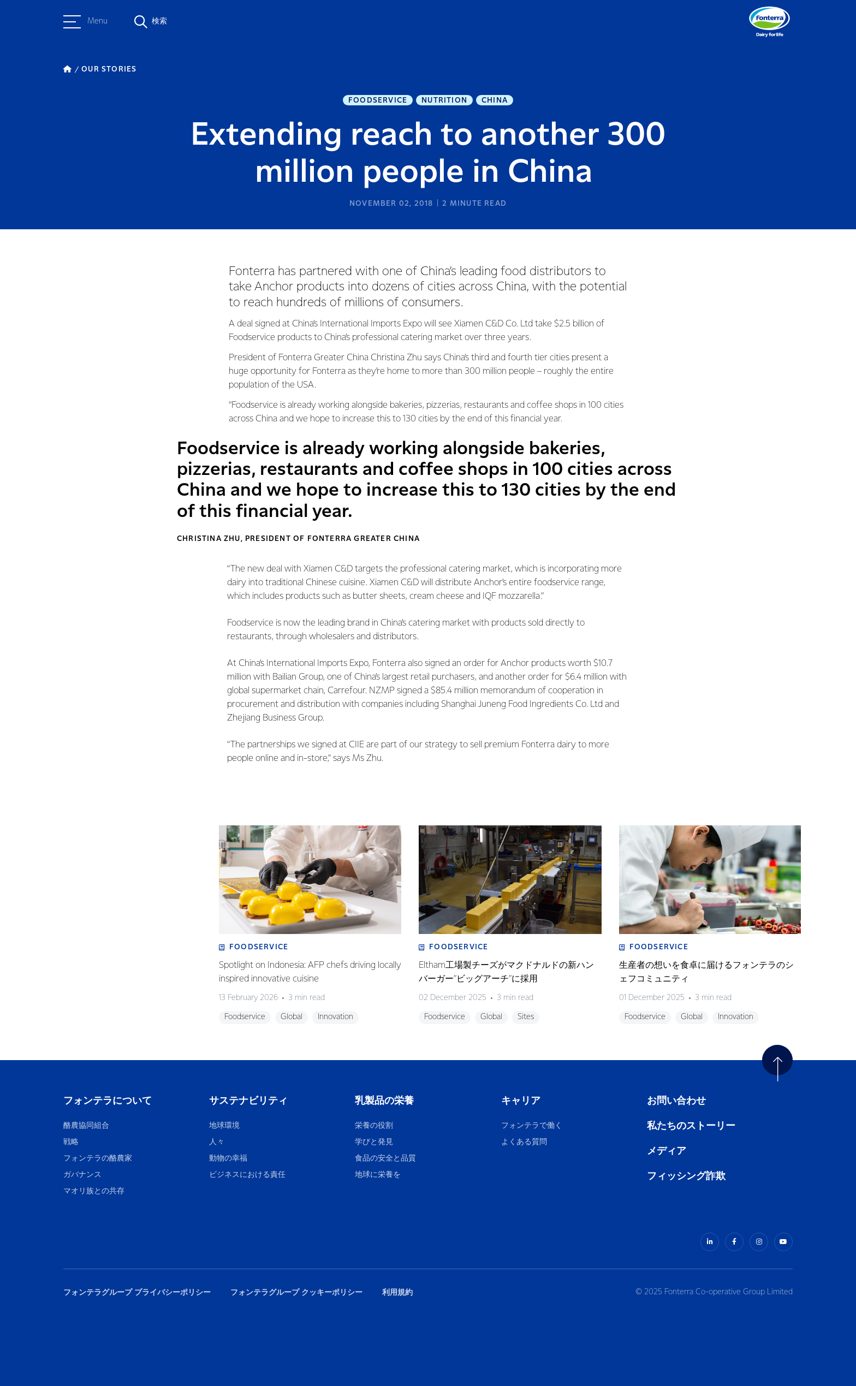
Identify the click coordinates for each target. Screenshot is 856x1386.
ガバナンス (82, 1175)
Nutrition (444, 100)
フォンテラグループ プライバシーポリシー (137, 1292)
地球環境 (224, 1126)
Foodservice (377, 100)
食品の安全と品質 (385, 1159)
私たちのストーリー (691, 1126)
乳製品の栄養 (384, 1101)
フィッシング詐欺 (686, 1176)
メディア (666, 1151)
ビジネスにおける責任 (247, 1175)
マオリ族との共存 (93, 1191)
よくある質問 (524, 1142)
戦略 (71, 1142)
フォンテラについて (107, 1101)
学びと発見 (374, 1142)
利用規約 (397, 1292)
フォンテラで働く (531, 1126)
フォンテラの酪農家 (97, 1159)
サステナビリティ (248, 1101)
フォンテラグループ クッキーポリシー (296, 1292)
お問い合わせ (676, 1101)
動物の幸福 (228, 1159)
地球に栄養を (378, 1175)
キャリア (521, 1101)
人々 (216, 1142)
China (495, 100)
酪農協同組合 (86, 1126)
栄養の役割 (374, 1126)
